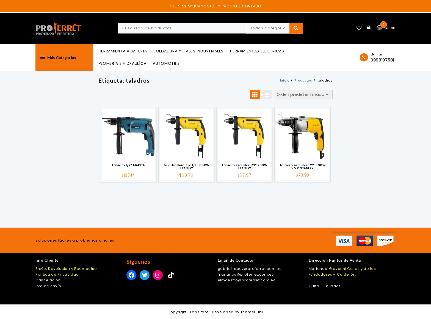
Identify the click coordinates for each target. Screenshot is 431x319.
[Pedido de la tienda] (304, 94)
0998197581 (382, 60)
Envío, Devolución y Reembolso (66, 268)
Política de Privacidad (57, 274)
